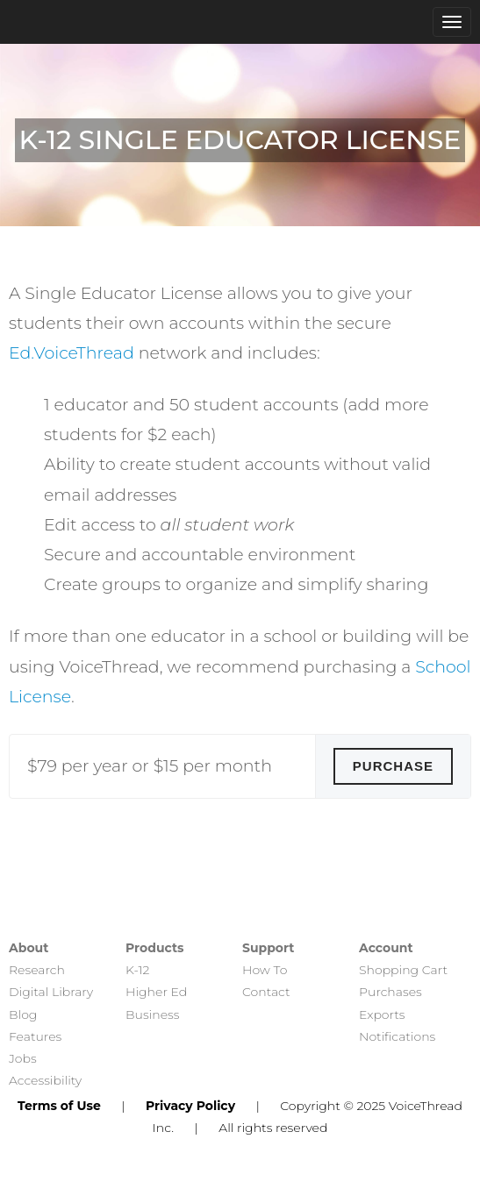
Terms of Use (59, 1106)
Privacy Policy (190, 1106)
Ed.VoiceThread (71, 353)
